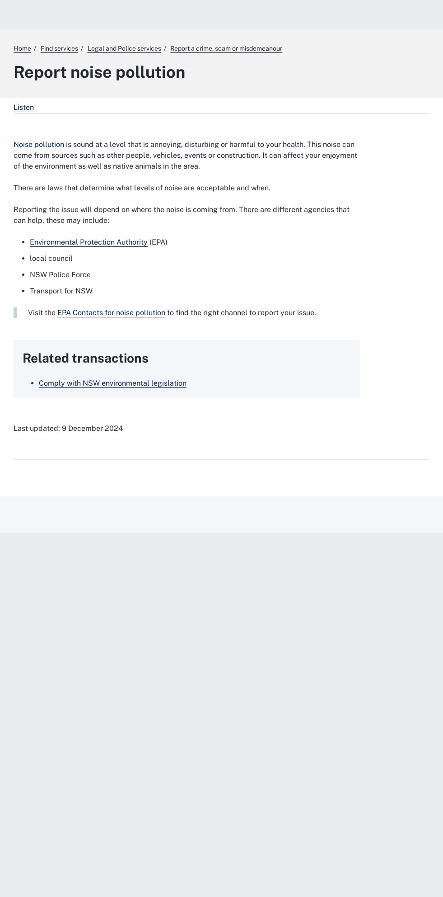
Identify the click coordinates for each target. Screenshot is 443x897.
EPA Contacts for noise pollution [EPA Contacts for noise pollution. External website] (111, 312)
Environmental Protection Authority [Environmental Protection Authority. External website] (89, 242)
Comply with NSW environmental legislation (113, 383)
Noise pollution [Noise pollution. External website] (39, 144)
